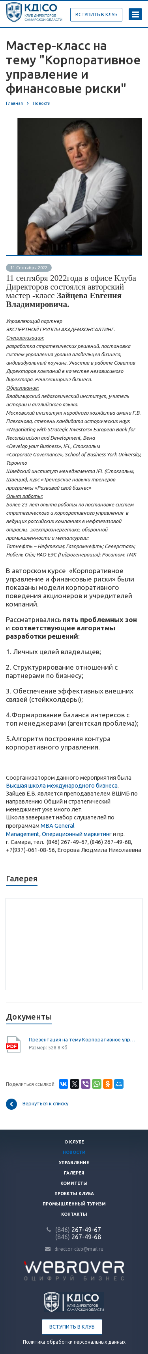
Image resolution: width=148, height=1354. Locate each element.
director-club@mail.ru (78, 1249)
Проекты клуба (74, 1193)
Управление (74, 1162)
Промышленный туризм (74, 1203)
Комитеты (74, 1183)
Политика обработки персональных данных (74, 1341)
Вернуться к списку (37, 1104)
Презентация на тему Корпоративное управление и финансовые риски (82, 1039)
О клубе (74, 1142)
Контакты (74, 1214)
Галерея (74, 1173)
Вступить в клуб (72, 1326)
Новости (74, 1152)
